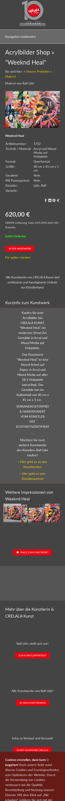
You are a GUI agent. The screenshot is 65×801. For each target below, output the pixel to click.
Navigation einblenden (20, 36)
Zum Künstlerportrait (32, 655)
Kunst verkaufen (31, 777)
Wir (56, 777)
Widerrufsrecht (32, 787)
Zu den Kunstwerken (32, 702)
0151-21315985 (16, 793)
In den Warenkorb (20, 248)
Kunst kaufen (13, 777)
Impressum (43, 782)
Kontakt (47, 777)
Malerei (10, 76)
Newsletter (13, 782)
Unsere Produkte (37, 71)
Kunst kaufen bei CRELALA (32, 750)
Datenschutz (28, 782)
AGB (55, 782)
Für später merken (17, 257)
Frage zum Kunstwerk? (32, 552)
